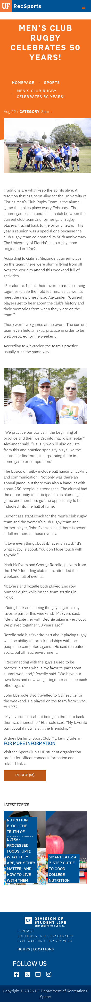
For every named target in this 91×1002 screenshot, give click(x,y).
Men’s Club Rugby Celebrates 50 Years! (41, 93)
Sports (52, 82)
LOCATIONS (43, 949)
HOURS (23, 949)
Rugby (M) (24, 774)
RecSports (20, 6)
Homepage (23, 82)
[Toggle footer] (83, 7)
